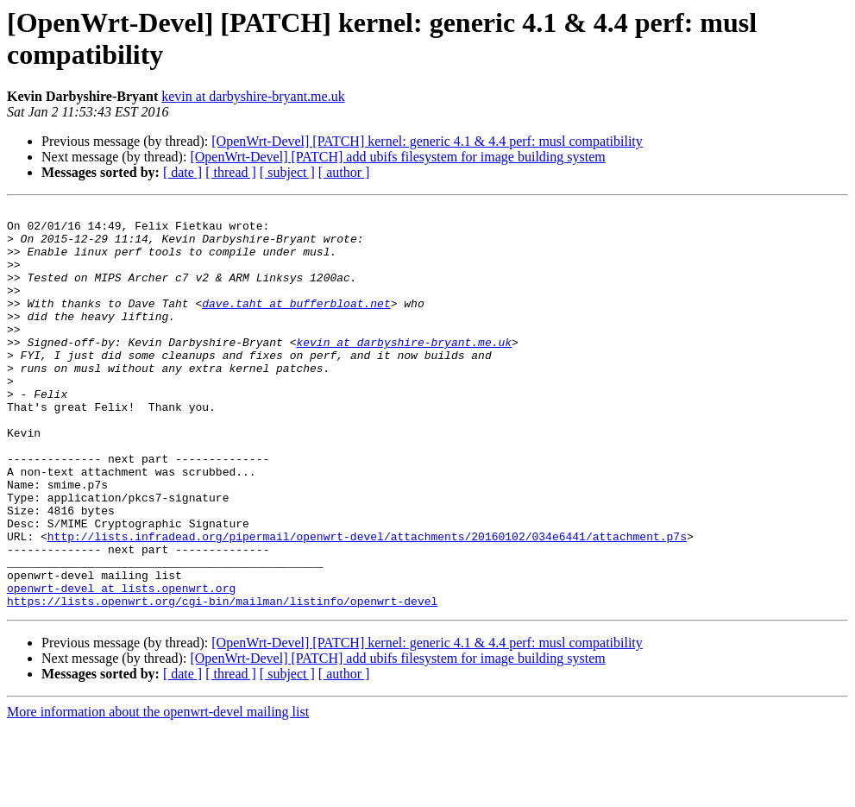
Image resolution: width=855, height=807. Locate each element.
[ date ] (182, 172)
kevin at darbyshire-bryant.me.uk (252, 96)
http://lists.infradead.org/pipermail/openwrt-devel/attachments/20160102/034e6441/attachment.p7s (367, 603)
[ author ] (344, 172)
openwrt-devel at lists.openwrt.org (121, 665)
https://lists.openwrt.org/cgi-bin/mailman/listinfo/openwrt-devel (222, 681)
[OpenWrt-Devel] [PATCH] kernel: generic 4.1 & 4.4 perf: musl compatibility (427, 141)
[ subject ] (287, 172)
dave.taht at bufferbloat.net (296, 323)
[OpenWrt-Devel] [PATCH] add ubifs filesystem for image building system (397, 156)
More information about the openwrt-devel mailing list (158, 792)
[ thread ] (230, 172)
